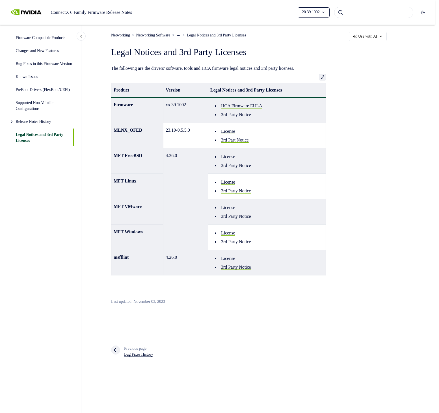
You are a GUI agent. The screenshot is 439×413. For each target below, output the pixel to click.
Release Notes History (33, 121)
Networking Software (153, 35)
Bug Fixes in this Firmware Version (44, 64)
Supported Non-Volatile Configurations (34, 106)
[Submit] (340, 12)
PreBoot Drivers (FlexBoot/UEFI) (43, 90)
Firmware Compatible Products (41, 38)
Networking (120, 35)
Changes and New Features (37, 51)
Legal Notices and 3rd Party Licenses (39, 137)
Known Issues (27, 77)
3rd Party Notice (236, 114)
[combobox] (373, 12)
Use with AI (368, 36)
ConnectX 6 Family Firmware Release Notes (91, 12)
